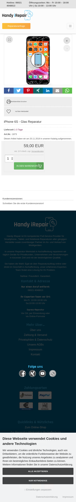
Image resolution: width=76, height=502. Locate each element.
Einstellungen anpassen (38, 489)
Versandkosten (37, 151)
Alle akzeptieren (38, 471)
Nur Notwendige (38, 480)
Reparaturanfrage (16, 26)
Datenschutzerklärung (46, 497)
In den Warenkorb (30, 165)
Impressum (68, 497)
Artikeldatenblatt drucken (18, 101)
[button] (9, 91)
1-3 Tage (18, 129)
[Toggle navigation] (70, 26)
